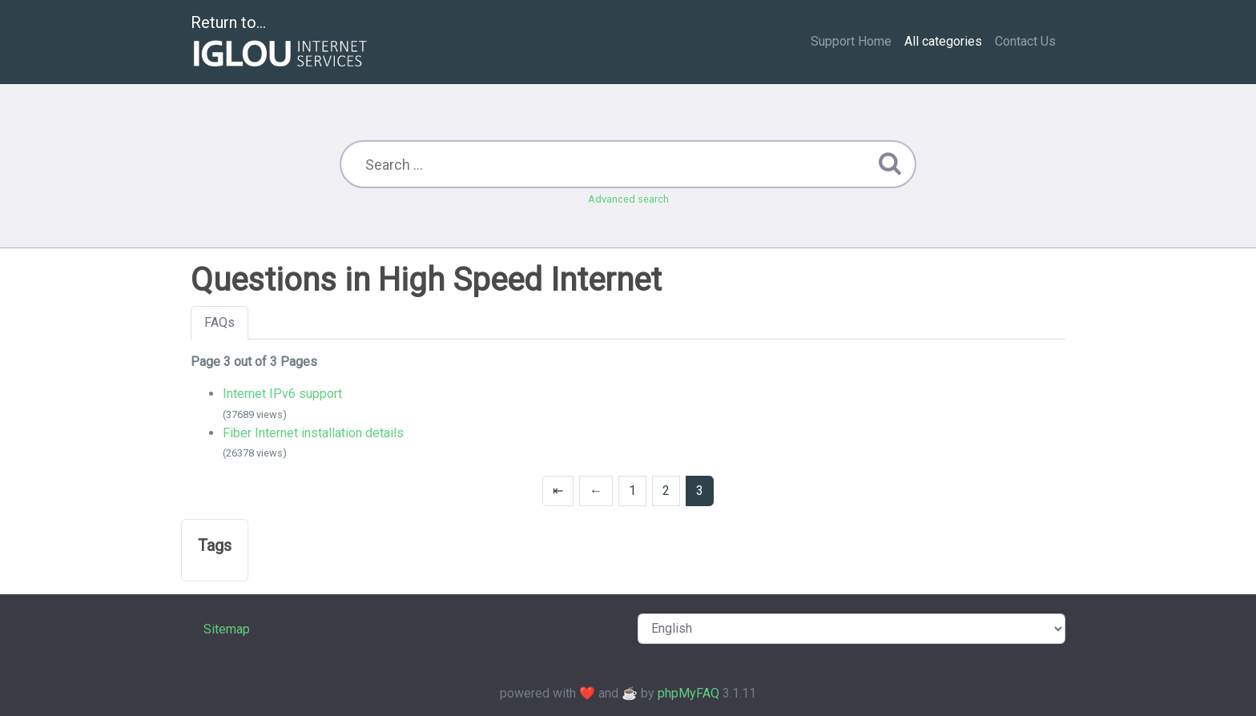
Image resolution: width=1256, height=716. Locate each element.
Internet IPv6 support (282, 393)
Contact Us (1025, 41)
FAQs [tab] (219, 322)
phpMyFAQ (688, 693)
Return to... (281, 43)
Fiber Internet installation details (313, 432)
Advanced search (628, 199)
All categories (943, 41)
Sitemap (226, 629)
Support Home (851, 41)
